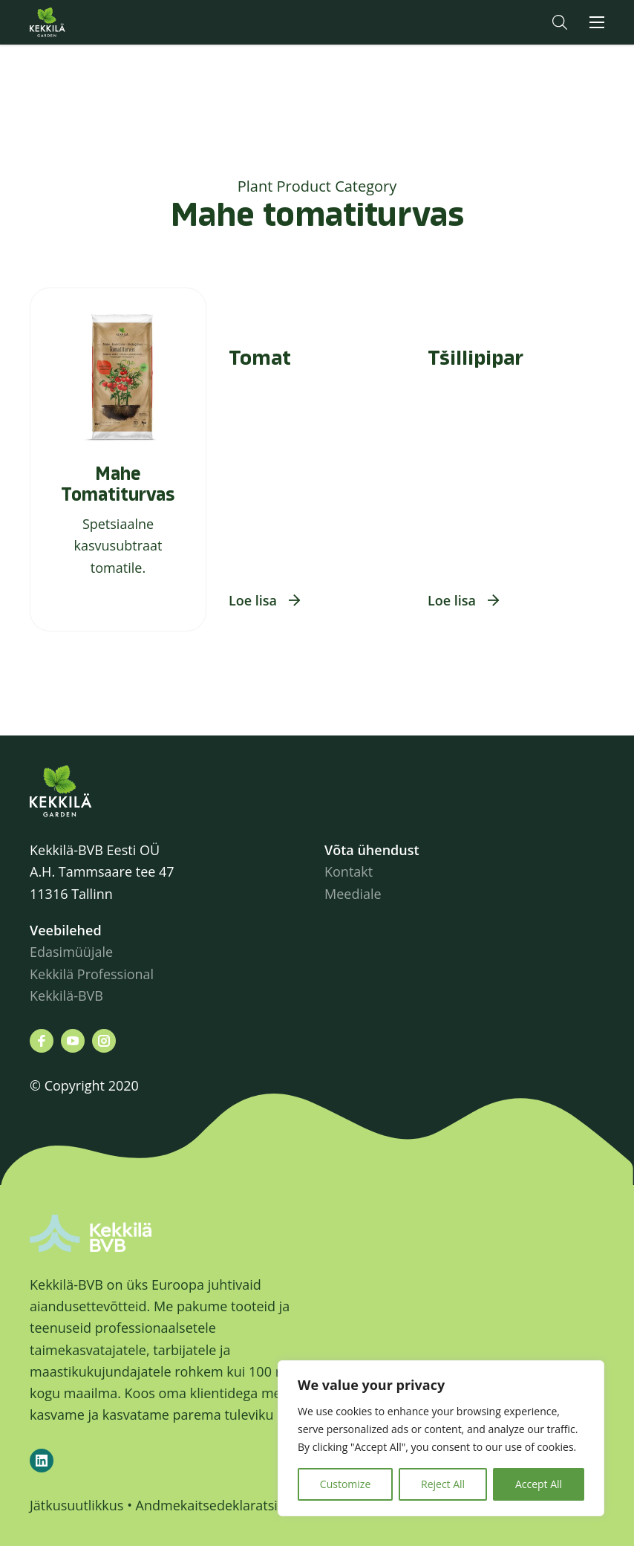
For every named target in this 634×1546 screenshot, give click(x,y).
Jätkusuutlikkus (76, 1505)
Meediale (353, 894)
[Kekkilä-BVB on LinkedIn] (41, 1460)
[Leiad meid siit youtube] (73, 1041)
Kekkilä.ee (77, 22)
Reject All (443, 1484)
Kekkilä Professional (93, 974)
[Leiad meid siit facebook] (41, 1041)
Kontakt (348, 871)
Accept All (538, 1484)
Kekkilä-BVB (66, 995)
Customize (345, 1484)
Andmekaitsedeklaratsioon (219, 1505)
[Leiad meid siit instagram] (104, 1041)
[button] (559, 22)
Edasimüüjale (71, 952)
